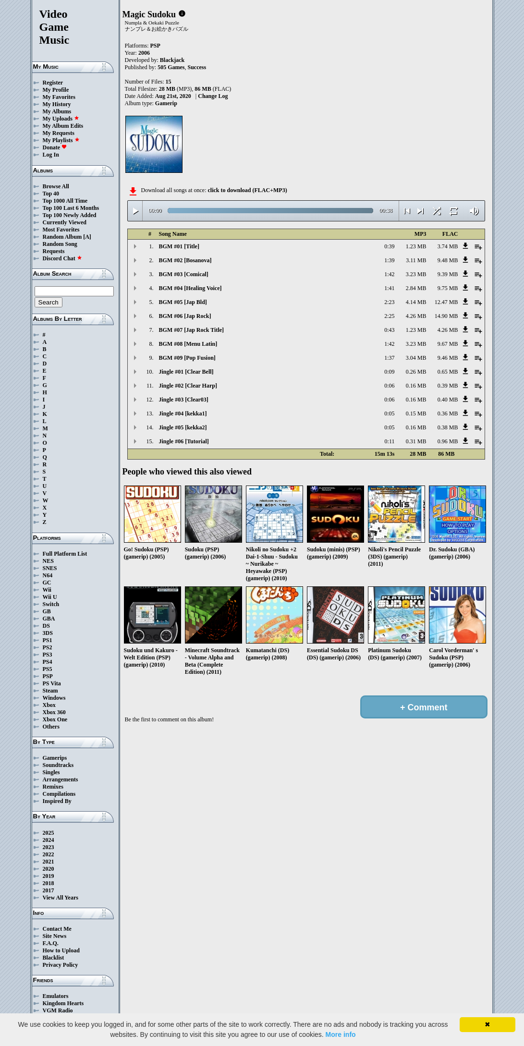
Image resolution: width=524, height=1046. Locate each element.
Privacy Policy (60, 964)
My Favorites (59, 97)
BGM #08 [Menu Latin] (188, 344)
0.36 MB (448, 413)
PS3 (47, 654)
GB (47, 611)
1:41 (389, 288)
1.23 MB (416, 246)
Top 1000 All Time (65, 200)
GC (47, 582)
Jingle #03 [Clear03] (183, 399)
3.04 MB (416, 357)
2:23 (389, 302)
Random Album (62, 236)
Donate (55, 147)
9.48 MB (448, 260)
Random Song (60, 244)
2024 (48, 840)
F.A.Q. (51, 943)
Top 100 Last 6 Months (71, 208)
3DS (48, 633)
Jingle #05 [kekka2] (183, 427)
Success (197, 67)
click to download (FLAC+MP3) (247, 190)
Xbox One (55, 719)
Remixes (53, 786)
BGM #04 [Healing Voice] (190, 288)
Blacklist (53, 957)
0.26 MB (416, 371)
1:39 (389, 260)
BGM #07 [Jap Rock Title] (191, 330)
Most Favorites (61, 229)
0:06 (389, 385)
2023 (48, 847)
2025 (48, 832)
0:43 (389, 330)
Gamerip (166, 103)
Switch (51, 604)
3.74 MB (448, 246)
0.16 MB (416, 385)
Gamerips (55, 757)
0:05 (389, 413)
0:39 (389, 246)
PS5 (47, 669)
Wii (47, 589)
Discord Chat (62, 258)
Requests (54, 251)
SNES (50, 568)
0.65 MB (448, 371)
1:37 (389, 357)
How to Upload (61, 950)
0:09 (389, 371)
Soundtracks (58, 765)
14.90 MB (446, 316)
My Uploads (61, 118)
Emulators (56, 996)
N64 (48, 575)
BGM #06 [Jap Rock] (185, 316)
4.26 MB (416, 316)
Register (53, 82)
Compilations (59, 794)
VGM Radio (58, 1010)
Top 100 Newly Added (70, 215)
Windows (54, 697)
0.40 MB (448, 399)
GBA (49, 618)
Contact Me (57, 928)
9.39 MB (448, 274)
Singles (51, 772)
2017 (48, 890)
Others (51, 726)
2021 (48, 861)
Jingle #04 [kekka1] (183, 413)
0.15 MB (416, 413)
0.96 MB (448, 441)
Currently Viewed (64, 222)
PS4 (47, 661)
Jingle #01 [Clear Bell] (186, 371)
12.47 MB (446, 302)
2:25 (389, 316)
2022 (48, 854)
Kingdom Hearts (63, 1003)
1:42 (389, 274)
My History (57, 104)
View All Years (60, 897)
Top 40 (51, 193)
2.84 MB (416, 288)
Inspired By (57, 801)
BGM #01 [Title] (179, 246)
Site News (55, 936)
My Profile (56, 89)
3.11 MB (416, 260)
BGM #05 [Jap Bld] (183, 302)
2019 (48, 876)
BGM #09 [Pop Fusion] (187, 357)
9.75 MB (448, 288)
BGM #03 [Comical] (183, 274)
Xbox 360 (54, 712)
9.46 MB (448, 357)
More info (341, 1034)
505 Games (171, 67)
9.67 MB (448, 344)
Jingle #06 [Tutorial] (184, 441)
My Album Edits (63, 125)
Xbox (49, 705)
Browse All (56, 186)
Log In (51, 154)
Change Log (213, 96)
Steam (50, 690)
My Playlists (61, 140)
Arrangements (60, 779)
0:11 (390, 441)
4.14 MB (416, 302)
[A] (87, 236)
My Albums (57, 111)
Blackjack (172, 60)
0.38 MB (448, 427)
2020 (48, 868)
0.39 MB (448, 385)
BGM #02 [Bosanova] (185, 260)
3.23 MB (416, 274)
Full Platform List (65, 553)
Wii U (50, 597)
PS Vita (52, 683)
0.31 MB (416, 441)
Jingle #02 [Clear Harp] (188, 385)
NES (48, 561)
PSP (48, 676)
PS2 (47, 647)
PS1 (47, 640)
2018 (48, 883)
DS (46, 625)
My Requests (58, 133)
